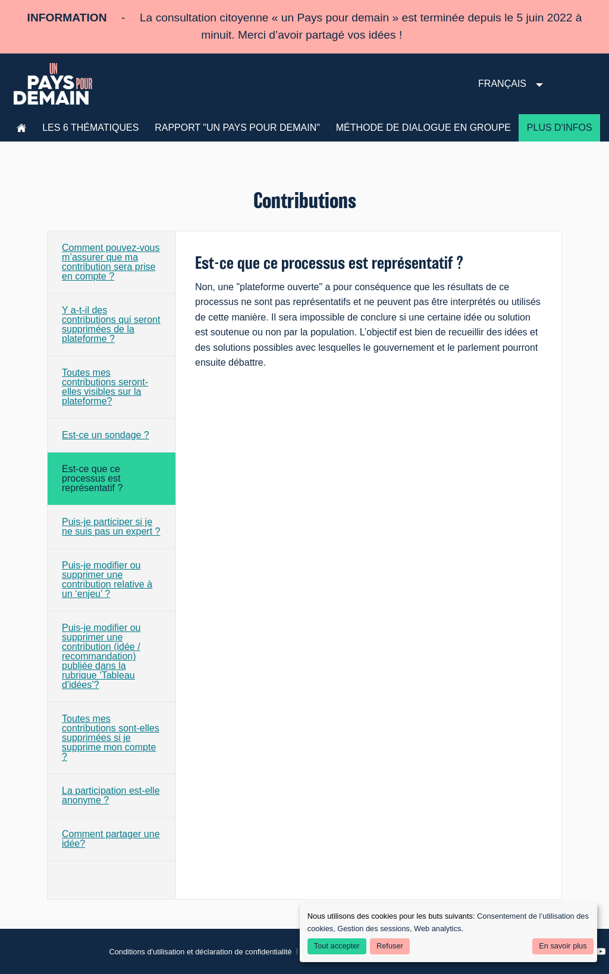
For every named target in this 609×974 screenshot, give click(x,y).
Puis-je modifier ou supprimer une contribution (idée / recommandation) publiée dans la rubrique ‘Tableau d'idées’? (101, 656)
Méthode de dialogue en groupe (423, 127)
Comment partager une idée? (111, 839)
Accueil (21, 128)
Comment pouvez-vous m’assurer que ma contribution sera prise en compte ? (111, 262)
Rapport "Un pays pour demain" (237, 127)
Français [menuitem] (502, 83)
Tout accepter (337, 945)
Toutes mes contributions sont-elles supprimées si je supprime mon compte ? (110, 738)
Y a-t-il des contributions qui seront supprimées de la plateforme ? (111, 324)
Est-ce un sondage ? (105, 435)
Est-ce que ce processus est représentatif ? (92, 478)
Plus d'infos (559, 127)
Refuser (389, 945)
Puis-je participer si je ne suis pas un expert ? (111, 526)
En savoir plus (562, 945)
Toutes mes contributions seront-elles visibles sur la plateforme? (105, 386)
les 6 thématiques (90, 127)
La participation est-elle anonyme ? (111, 795)
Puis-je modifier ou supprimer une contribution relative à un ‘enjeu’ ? (107, 579)
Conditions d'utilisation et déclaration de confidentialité (200, 951)
